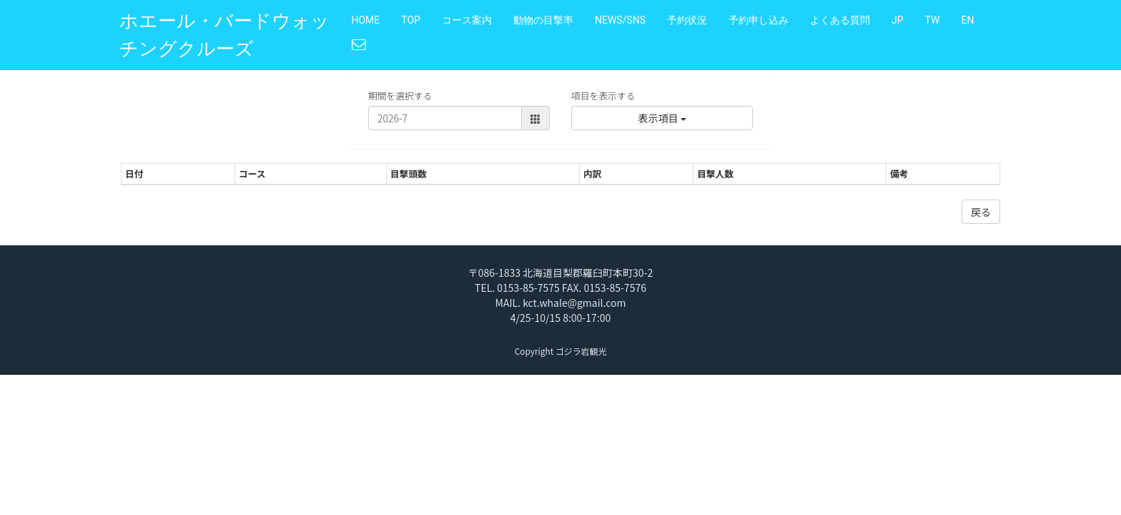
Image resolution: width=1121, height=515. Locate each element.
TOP (410, 20)
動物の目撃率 (543, 20)
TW (932, 20)
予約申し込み (759, 20)
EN (967, 20)
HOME (366, 20)
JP (898, 20)
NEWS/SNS (620, 20)
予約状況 (687, 20)
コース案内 (467, 20)
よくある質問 (840, 20)
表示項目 (662, 118)
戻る (981, 212)
